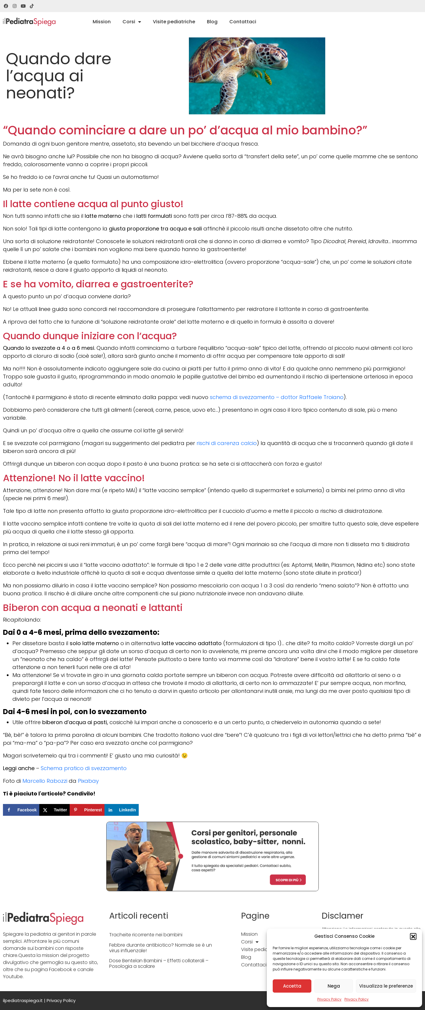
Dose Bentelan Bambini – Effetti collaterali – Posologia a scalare (158, 963)
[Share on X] (54, 810)
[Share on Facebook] (21, 810)
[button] (413, 936)
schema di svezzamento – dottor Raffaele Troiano (277, 397)
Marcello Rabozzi (44, 781)
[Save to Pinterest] (87, 810)
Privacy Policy (329, 999)
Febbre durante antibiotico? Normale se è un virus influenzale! (160, 948)
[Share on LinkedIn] (121, 810)
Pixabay (88, 781)
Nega (334, 986)
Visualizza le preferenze (386, 986)
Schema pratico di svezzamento (84, 768)
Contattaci (242, 21)
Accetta (292, 986)
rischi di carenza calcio (227, 443)
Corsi (131, 22)
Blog (212, 21)
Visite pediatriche (174, 21)
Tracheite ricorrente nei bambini (145, 934)
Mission (102, 21)
